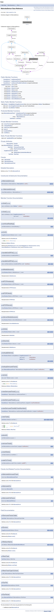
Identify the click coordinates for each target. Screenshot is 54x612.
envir (12, 84)
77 (9, 423)
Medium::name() (11, 550)
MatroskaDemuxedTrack (9, 113)
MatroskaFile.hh (11, 12)
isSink (12, 90)
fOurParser (16, 145)
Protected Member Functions (39, 8)
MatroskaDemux (19, 115)
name (12, 86)
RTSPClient (12, 299)
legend (27, 24)
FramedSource (6, 79)
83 (9, 548)
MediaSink (12, 335)
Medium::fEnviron (10, 243)
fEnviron (16, 150)
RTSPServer (12, 311)
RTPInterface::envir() (27, 247)
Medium (40, 104)
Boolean (9, 88)
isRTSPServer (14, 95)
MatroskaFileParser (8, 145)
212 (10, 521)
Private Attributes (48, 10)
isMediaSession (14, 97)
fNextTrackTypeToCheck (19, 148)
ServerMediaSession (14, 323)
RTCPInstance (13, 287)
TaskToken (12, 118)
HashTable (10, 147)
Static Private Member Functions (39, 10)
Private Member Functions (49, 8)
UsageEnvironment (5, 84)
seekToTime (6, 127)
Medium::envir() (11, 536)
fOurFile (16, 143)
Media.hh (15, 238)
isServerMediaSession (16, 98)
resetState (6, 132)
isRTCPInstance (14, 91)
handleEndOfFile (7, 131)
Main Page (4, 5)
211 (10, 600)
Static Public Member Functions (48, 7)
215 (10, 577)
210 (10, 589)
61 (9, 381)
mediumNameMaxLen (26, 152)
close (9, 106)
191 (10, 504)
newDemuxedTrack (15, 79)
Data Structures (11, 5)
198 (10, 480)
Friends (52, 10)
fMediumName (17, 152)
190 (10, 492)
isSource (13, 88)
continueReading (7, 125)
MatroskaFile (27, 115)
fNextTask (16, 154)
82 (9, 533)
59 (9, 238)
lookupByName (11, 104)
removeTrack (7, 124)
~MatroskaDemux (20, 116)
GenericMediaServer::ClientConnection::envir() (29, 245)
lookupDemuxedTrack (21, 113)
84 (9, 562)
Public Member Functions (38, 7)
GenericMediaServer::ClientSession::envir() (11, 247)
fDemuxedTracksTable (19, 147)
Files (18, 5)
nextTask (18, 118)
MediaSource (13, 347)
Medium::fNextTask (11, 429)
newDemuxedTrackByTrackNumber (19, 83)
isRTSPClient (14, 93)
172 (9, 171)
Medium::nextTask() (12, 565)
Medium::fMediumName (12, 386)
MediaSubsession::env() (13, 245)
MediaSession (13, 276)
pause (5, 129)
